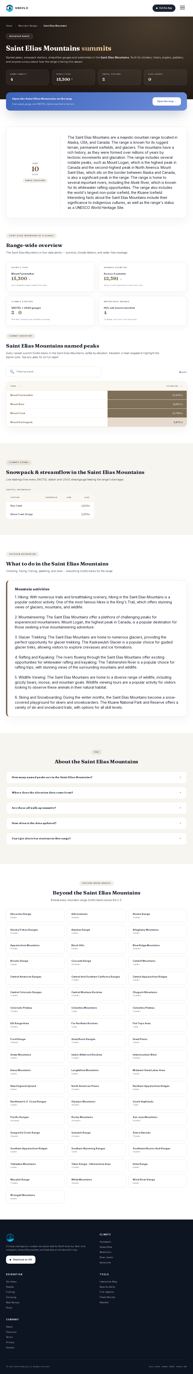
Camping (11, 1297)
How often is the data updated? (34, 823)
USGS (157, 1366)
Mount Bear (17, 404)
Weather (104, 1302)
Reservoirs (105, 1252)
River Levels (106, 1257)
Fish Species (107, 1291)
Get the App (164, 8)
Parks (9, 1307)
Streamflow (106, 1247)
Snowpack (105, 1241)
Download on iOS (21, 1259)
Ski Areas (11, 1281)
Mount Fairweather (21, 395)
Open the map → (166, 101)
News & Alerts (107, 1286)
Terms (9, 1337)
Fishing (10, 1291)
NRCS (172, 1366)
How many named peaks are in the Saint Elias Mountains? (52, 777)
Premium (11, 1332)
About (9, 1326)
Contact (10, 1347)
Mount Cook (17, 413)
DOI (185, 1366)
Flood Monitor (107, 1297)
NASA (179, 1366)
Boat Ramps (12, 1302)
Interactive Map (108, 1281)
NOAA (164, 1366)
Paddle (10, 1286)
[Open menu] (182, 8)
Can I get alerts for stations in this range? (41, 838)
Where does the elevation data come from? (42, 792)
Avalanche (105, 1262)
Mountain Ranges (27, 26)
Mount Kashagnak (21, 422)
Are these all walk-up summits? (34, 808)
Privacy (10, 1342)
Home (9, 26)
